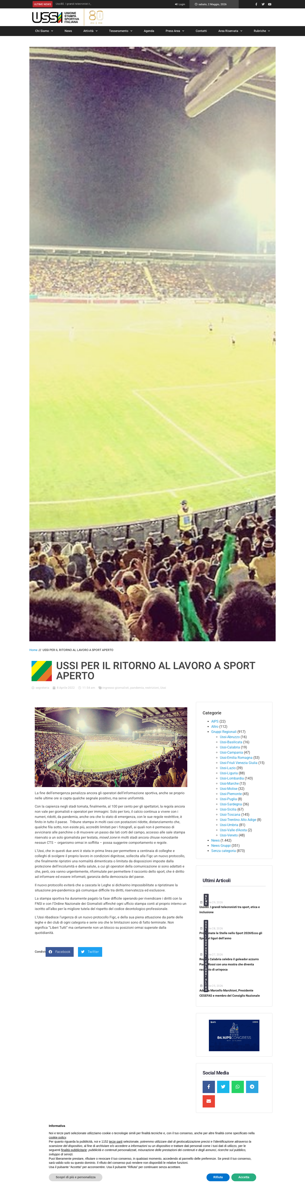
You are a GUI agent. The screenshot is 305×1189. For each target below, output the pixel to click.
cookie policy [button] (57, 1137)
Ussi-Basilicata (231, 742)
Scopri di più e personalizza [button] (75, 1177)
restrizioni (152, 687)
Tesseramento (120, 31)
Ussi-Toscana (230, 815)
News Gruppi (221, 846)
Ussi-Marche (229, 783)
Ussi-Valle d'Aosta (233, 830)
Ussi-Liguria (229, 773)
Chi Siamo (44, 31)
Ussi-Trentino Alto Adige (238, 820)
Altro (214, 727)
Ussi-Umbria (229, 825)
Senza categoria (223, 851)
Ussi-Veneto (229, 835)
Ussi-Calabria (230, 747)
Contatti (201, 31)
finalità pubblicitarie (74, 1150)
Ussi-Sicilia (228, 809)
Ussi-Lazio (228, 768)
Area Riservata (230, 31)
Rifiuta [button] (218, 1177)
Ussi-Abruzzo (230, 737)
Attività (90, 31)
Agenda (149, 31)
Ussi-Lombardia (232, 778)
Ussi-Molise (228, 789)
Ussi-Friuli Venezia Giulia (238, 763)
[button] (60, 952)
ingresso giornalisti (116, 687)
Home (33, 650)
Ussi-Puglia (228, 799)
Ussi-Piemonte (231, 794)
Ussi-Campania (231, 752)
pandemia (137, 687)
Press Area (175, 31)
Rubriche (262, 31)
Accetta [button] (243, 1177)
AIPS (215, 721)
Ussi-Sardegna (231, 804)
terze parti (115, 1141)
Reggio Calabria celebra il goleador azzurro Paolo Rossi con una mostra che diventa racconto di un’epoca (229, 964)
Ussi (163, 687)
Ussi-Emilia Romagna (236, 758)
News (68, 31)
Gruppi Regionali (224, 732)
